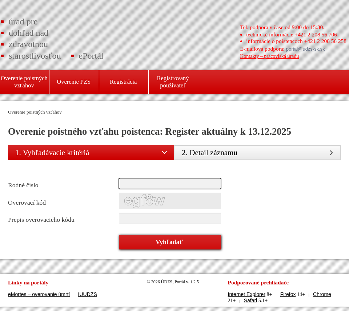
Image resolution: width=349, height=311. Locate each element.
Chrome (322, 294)
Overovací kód (27, 202)
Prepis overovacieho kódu (41, 219)
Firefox (288, 294)
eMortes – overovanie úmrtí (39, 294)
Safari (250, 300)
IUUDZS (87, 294)
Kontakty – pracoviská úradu (269, 56)
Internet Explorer (247, 294)
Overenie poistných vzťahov (35, 112)
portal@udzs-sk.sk (305, 49)
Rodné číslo (23, 185)
